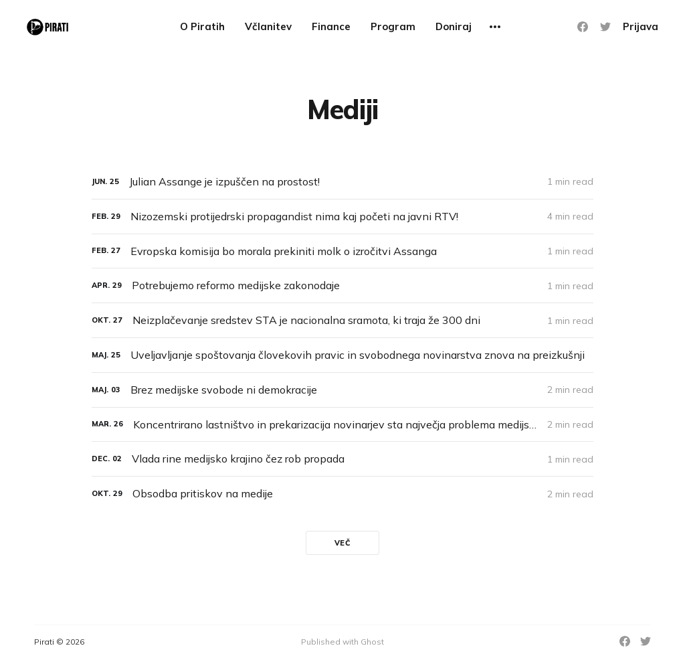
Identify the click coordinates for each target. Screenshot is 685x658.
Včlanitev (268, 26)
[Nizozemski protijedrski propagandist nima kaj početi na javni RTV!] (342, 216)
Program (393, 26)
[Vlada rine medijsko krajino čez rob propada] (342, 459)
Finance (331, 26)
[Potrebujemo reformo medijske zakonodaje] (342, 285)
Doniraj (453, 26)
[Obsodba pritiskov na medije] (342, 494)
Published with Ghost (342, 642)
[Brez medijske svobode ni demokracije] (342, 390)
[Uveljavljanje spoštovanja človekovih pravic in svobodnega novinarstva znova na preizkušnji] (342, 355)
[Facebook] (582, 26)
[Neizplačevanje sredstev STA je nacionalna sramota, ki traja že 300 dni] (342, 320)
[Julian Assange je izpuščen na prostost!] (342, 182)
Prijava (640, 26)
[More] (495, 27)
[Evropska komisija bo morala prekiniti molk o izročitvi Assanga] (342, 251)
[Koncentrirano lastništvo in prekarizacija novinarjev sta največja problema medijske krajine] (342, 425)
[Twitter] (605, 26)
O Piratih (202, 26)
